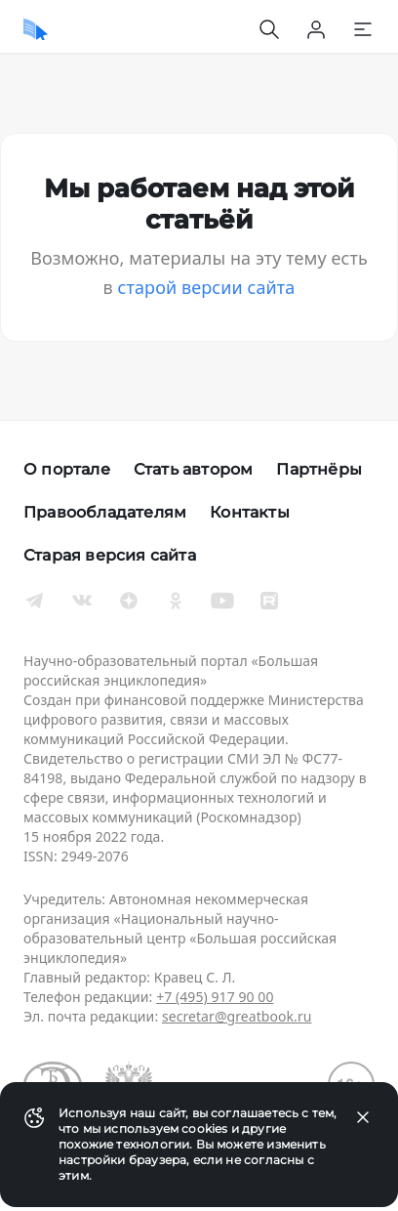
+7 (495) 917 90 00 (214, 996)
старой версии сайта (207, 287)
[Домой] (35, 29)
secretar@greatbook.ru (237, 1016)
